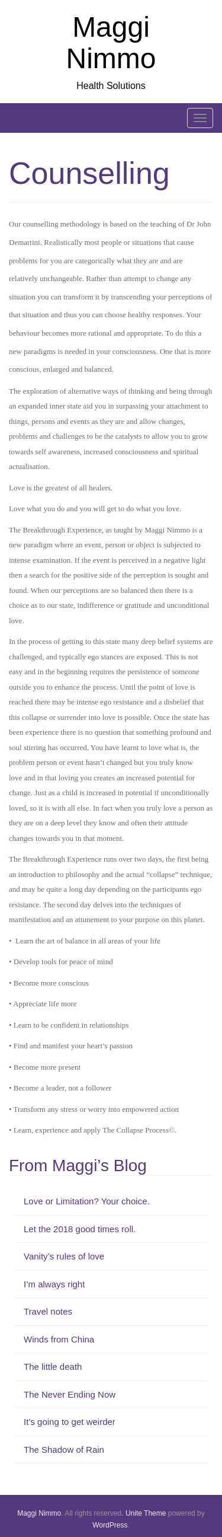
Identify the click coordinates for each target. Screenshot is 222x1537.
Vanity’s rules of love (64, 1256)
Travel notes (48, 1311)
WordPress (109, 1525)
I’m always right (54, 1284)
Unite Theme (146, 1513)
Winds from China (59, 1339)
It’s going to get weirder (69, 1422)
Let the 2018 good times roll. (80, 1229)
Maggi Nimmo (111, 42)
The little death (53, 1366)
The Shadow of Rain (64, 1449)
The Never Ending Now (69, 1394)
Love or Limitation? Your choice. (87, 1201)
